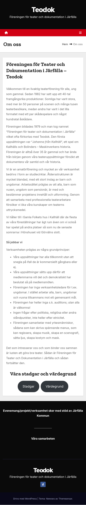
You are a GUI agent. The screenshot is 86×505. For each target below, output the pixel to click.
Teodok (43, 10)
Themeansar (65, 498)
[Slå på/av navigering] (80, 33)
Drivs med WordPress (25, 498)
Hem (65, 44)
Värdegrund (54, 386)
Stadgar (29, 386)
